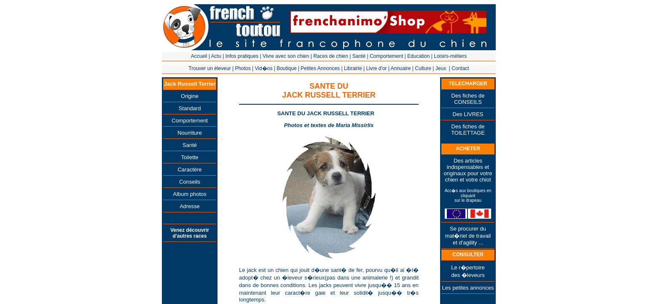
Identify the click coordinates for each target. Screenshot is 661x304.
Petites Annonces (320, 68)
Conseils (189, 182)
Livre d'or (376, 68)
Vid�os (264, 68)
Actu (216, 56)
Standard (190, 108)
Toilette (189, 157)
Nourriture (189, 133)
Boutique (286, 68)
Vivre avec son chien (286, 56)
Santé (358, 56)
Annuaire (400, 68)
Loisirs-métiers (450, 56)
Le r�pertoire (467, 267)
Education (418, 56)
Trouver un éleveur (209, 68)
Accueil (199, 56)
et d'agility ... (468, 242)
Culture (423, 68)
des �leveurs (467, 275)
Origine (190, 96)
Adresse (190, 206)
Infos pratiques (241, 56)
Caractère (189, 169)
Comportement (386, 56)
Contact (460, 68)
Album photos (190, 194)
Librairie (353, 68)
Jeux (440, 68)
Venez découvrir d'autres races (189, 233)
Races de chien (330, 56)
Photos (242, 68)
